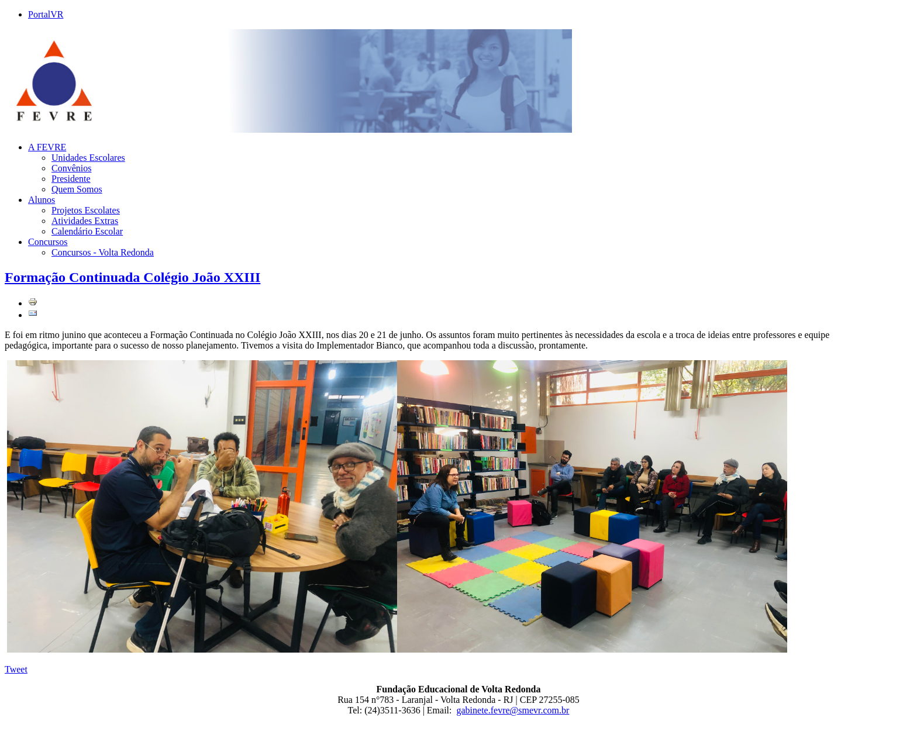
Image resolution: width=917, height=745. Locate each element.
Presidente (71, 179)
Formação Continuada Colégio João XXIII (132, 277)
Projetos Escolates (85, 210)
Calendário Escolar (87, 231)
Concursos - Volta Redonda (102, 252)
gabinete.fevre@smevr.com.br (513, 710)
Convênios (71, 168)
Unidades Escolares (88, 158)
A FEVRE (47, 147)
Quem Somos (76, 189)
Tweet (16, 669)
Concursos (48, 242)
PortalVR (45, 14)
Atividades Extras (84, 221)
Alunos (41, 200)
